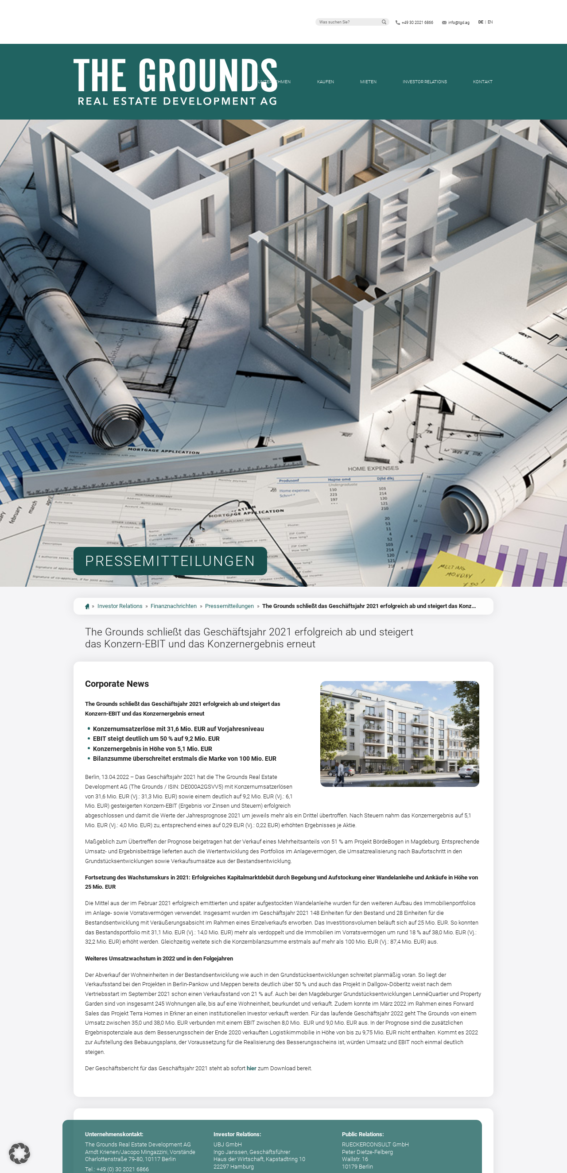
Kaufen (325, 82)
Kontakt (483, 82)
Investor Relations (425, 82)
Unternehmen (274, 82)
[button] (19, 1153)
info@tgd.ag (459, 22)
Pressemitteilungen (229, 606)
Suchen (384, 21)
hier (251, 1068)
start (87, 606)
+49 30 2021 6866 (417, 22)
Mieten (368, 82)
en (490, 22)
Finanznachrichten (174, 606)
